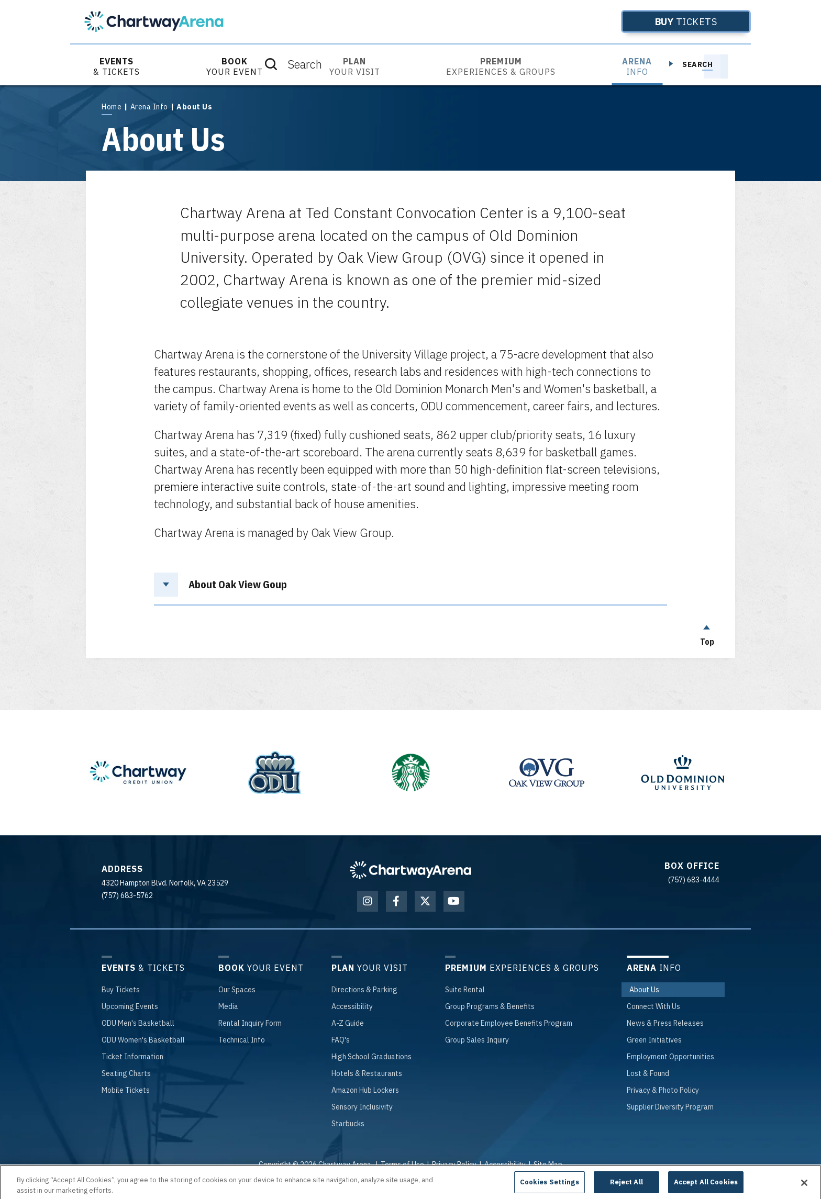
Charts (126, 1073)
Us (644, 989)
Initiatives (654, 1040)
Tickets (669, 21)
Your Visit (354, 66)
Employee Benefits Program (508, 1023)
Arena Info (149, 106)
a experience (410, 1177)
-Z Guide (347, 1023)
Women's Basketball (143, 1040)
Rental (465, 989)
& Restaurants (366, 1073)
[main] (410, 371)
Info (637, 66)
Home (111, 106)
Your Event (234, 66)
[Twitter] (425, 901)
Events (130, 1006)
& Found (648, 1073)
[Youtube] (453, 901)
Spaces (237, 989)
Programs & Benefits (490, 1006)
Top (707, 633)
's (340, 1040)
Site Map (548, 1164)
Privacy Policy (454, 1164)
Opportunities (670, 1056)
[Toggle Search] (716, 66)
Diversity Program (670, 1107)
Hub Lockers (365, 1090)
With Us (653, 1006)
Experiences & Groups (501, 66)
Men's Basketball (138, 1023)
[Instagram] (367, 901)
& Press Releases (665, 1023)
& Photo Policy (663, 1090)
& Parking (364, 989)
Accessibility (505, 1164)
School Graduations (371, 1056)
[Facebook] (396, 901)
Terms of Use (402, 1164)
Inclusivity (362, 1107)
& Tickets (116, 66)
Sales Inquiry (477, 1040)
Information (132, 1056)
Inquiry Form (250, 1023)
